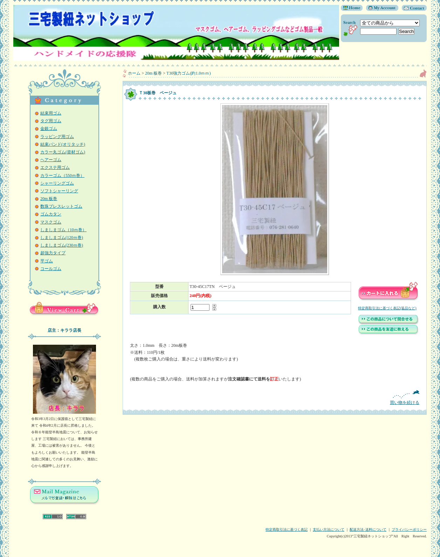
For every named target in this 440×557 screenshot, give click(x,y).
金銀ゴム (48, 128)
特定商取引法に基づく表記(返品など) (387, 308)
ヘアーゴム (50, 159)
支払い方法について (328, 529)
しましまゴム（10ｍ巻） (63, 229)
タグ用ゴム (50, 120)
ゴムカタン (50, 214)
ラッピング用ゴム (57, 136)
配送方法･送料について (368, 529)
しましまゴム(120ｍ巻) (61, 237)
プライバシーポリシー (409, 529)
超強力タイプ (53, 252)
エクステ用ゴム (55, 167)
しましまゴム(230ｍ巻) (61, 245)
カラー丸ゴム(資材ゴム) (62, 152)
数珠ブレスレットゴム (61, 206)
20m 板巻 (48, 198)
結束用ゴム (50, 113)
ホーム (134, 73)
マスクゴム (50, 222)
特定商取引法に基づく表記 (287, 529)
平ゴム (46, 261)
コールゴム (50, 268)
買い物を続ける (274, 397)
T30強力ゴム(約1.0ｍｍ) (188, 73)
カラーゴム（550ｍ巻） (62, 175)
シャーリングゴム (57, 183)
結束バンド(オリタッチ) (62, 144)
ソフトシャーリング (59, 190)
